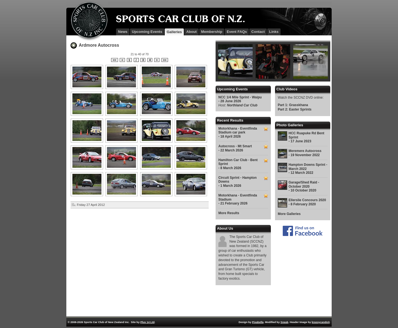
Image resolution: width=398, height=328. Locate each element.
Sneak (284, 322)
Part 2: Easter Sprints (294, 109)
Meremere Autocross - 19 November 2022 (305, 153)
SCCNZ (87, 21)
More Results (228, 213)
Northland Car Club (242, 105)
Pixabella (258, 322)
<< (114, 60)
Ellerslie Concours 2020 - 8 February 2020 (307, 202)
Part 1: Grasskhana (293, 105)
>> (164, 60)
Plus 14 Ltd (147, 322)
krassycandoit (321, 322)
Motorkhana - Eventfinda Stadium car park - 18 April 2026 (237, 132)
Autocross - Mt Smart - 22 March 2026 (235, 148)
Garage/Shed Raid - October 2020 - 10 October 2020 (304, 186)
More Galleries (289, 214)
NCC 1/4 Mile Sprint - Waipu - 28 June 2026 (240, 99)
